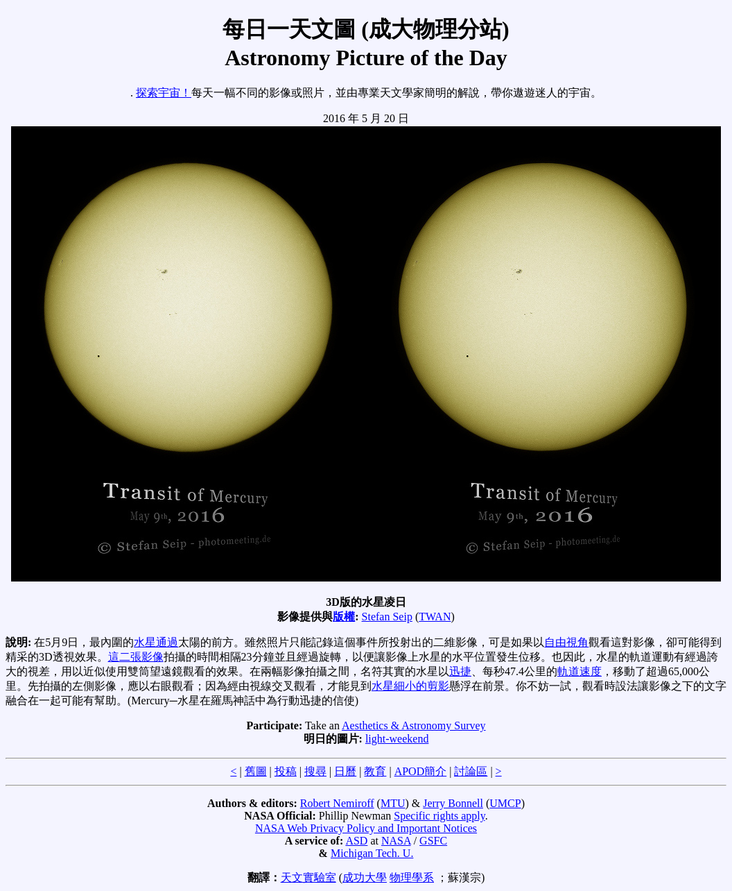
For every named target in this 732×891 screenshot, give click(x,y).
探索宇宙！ (163, 93)
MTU (393, 803)
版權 (344, 616)
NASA (396, 841)
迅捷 (460, 671)
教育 (375, 771)
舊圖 (256, 771)
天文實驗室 (308, 877)
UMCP (505, 803)
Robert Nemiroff (337, 803)
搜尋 (315, 771)
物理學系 (412, 877)
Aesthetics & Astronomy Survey (414, 725)
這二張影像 (136, 657)
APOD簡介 (420, 771)
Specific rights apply (439, 816)
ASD (356, 841)
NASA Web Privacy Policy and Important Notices (366, 828)
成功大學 (364, 877)
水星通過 (156, 642)
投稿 (285, 771)
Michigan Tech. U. (372, 853)
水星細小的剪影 (410, 686)
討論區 (470, 771)
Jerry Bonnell (453, 803)
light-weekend (397, 739)
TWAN (435, 616)
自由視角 (566, 642)
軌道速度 (579, 671)
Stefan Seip (387, 616)
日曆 (345, 771)
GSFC (433, 841)
